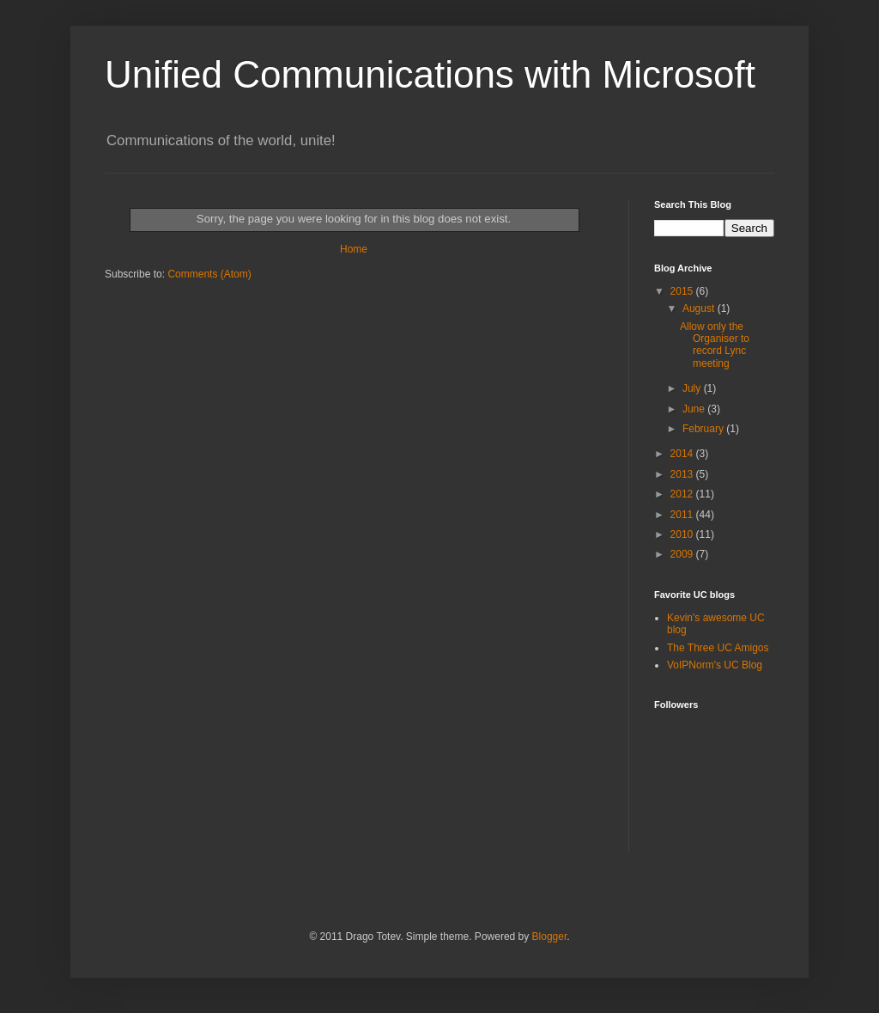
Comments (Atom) (209, 274)
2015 (683, 291)
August (700, 308)
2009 (683, 554)
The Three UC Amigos (718, 648)
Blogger (549, 937)
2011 (683, 515)
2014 (683, 454)
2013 (683, 474)
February (704, 429)
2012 (683, 494)
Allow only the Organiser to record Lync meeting (714, 344)
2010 (683, 534)
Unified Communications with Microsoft (430, 74)
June (694, 409)
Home (353, 249)
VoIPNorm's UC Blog (714, 665)
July (693, 388)
